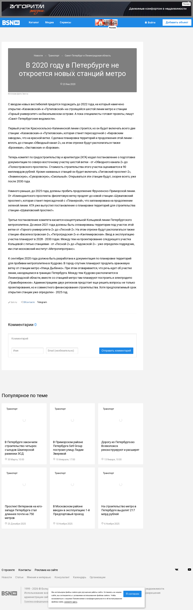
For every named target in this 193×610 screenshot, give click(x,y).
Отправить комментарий (116, 350)
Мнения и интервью (39, 577)
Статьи (19, 577)
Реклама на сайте (46, 570)
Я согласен (132, 593)
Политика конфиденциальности (39, 601)
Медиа (49, 22)
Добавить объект (177, 22)
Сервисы (65, 22)
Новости (7, 577)
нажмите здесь (70, 602)
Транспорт (12, 409)
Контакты (24, 570)
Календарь (79, 577)
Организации (97, 577)
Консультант (62, 577)
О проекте (8, 570)
